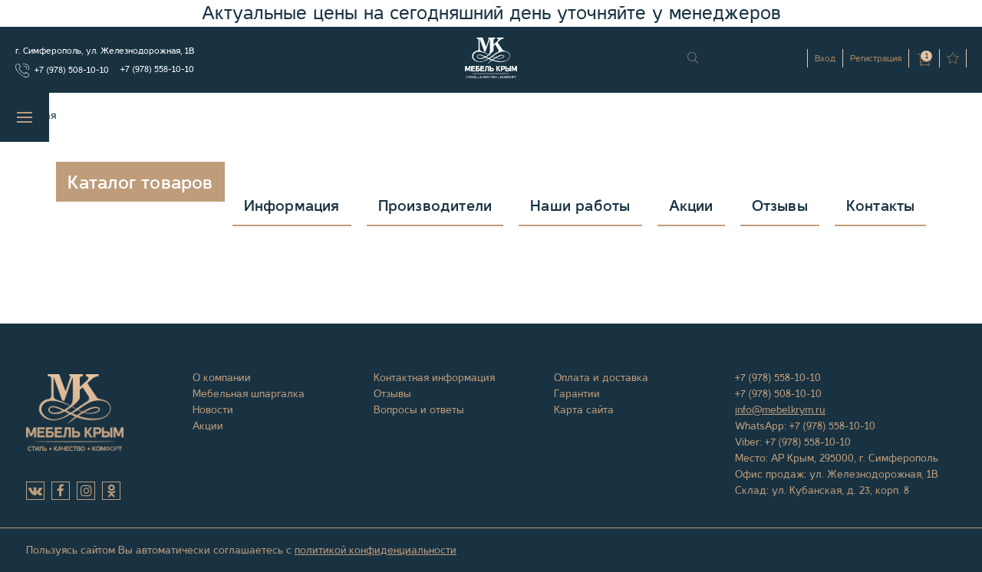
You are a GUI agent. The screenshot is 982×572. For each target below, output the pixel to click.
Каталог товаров (140, 182)
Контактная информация (434, 377)
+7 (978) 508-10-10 (72, 69)
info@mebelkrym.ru (780, 409)
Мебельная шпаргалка (249, 393)
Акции (691, 206)
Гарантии (577, 393)
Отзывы (780, 206)
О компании (222, 377)
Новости (213, 409)
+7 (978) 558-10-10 (157, 69)
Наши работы (580, 206)
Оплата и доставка (601, 377)
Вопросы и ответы (419, 409)
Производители (435, 206)
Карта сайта (584, 409)
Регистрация (875, 58)
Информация (292, 206)
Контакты (880, 206)
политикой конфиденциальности (375, 550)
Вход (825, 58)
